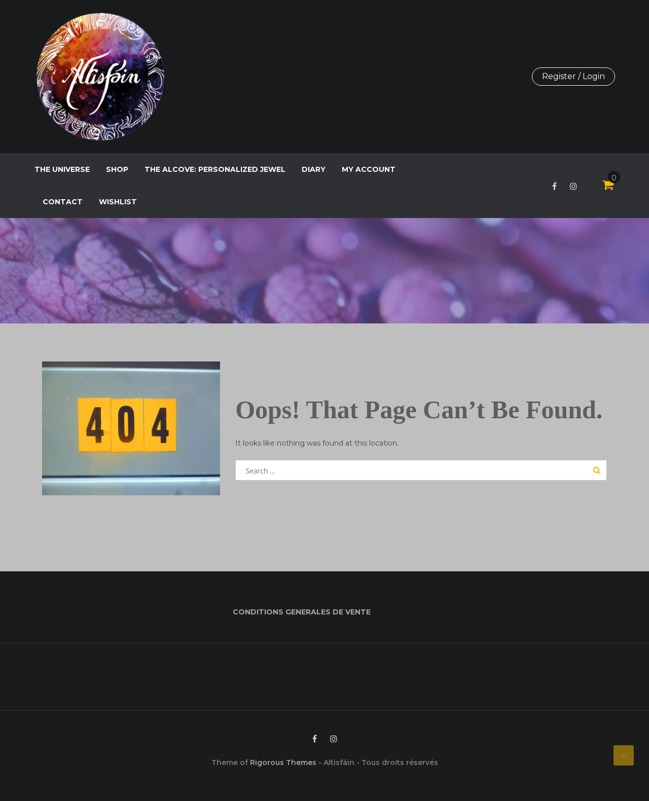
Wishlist (118, 201)
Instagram (573, 186)
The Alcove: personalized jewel (215, 169)
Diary (314, 169)
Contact (63, 201)
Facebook (554, 186)
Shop (117, 169)
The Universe (62, 169)
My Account (368, 169)
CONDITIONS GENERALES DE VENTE (302, 611)
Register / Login (573, 76)
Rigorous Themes (283, 762)
